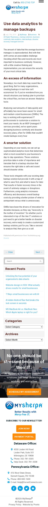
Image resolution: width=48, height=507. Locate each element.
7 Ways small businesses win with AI (22, 294)
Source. (6, 238)
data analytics (16, 39)
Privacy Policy (15, 504)
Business (33, 35)
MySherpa (23, 35)
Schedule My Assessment (24, 392)
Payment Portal (24, 436)
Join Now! (24, 428)
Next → (39, 252)
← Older (9, 252)
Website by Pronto (31, 504)
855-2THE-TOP (28, 2)
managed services (17, 42)
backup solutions (26, 37)
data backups (27, 39)
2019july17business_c (11, 37)
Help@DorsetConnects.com (29, 482)
